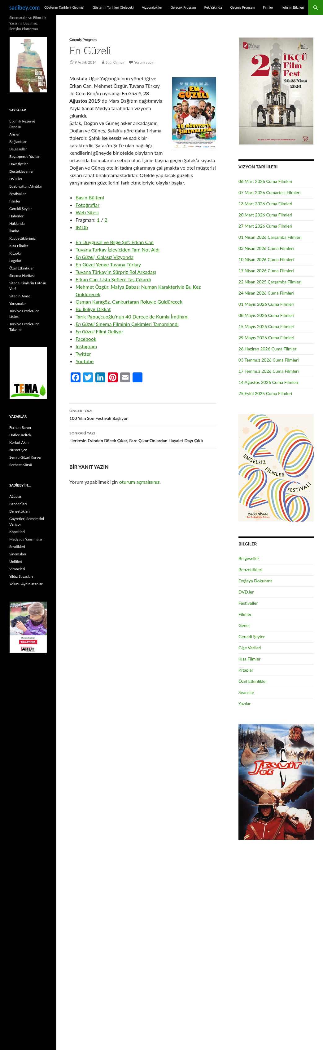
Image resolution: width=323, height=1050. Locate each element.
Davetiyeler (18, 164)
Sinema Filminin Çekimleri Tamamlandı (127, 324)
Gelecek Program (183, 7)
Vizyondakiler (152, 7)
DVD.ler (246, 591)
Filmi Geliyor (99, 331)
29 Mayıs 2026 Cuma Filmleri (266, 337)
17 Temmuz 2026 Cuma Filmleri (268, 371)
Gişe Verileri (249, 647)
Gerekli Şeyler (251, 636)
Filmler (268, 7)
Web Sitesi (87, 212)
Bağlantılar (18, 141)
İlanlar (14, 231)
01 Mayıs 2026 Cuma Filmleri (266, 304)
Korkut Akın (18, 442)
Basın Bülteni (90, 197)
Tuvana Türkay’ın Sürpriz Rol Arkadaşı (116, 272)
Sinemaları (17, 554)
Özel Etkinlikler (252, 681)
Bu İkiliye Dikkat (93, 309)
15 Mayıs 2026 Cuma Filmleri (266, 326)
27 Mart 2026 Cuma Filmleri (265, 226)
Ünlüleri (15, 561)
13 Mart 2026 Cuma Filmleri (265, 203)
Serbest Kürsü (20, 464)
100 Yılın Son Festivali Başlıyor (142, 414)
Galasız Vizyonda (104, 257)
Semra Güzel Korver (25, 457)
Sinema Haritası (22, 275)
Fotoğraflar (87, 205)
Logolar (15, 260)
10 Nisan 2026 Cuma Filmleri (266, 259)
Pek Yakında (213, 7)
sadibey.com (24, 7)
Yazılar (244, 703)
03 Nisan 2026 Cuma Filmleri (266, 248)
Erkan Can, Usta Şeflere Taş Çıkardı (113, 279)
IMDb (82, 227)
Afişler (14, 134)
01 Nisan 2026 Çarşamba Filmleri (270, 237)
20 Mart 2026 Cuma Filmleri (265, 214)
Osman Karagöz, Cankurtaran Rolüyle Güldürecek (129, 302)
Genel (244, 625)
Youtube (85, 361)
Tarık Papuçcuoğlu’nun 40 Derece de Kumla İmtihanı (132, 316)
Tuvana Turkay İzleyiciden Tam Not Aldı (117, 249)
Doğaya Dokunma (255, 580)
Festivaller (248, 603)
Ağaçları (15, 496)
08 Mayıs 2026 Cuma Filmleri (266, 315)
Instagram (86, 346)
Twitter (83, 354)
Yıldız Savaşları (21, 576)
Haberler (16, 216)
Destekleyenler (21, 171)
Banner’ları (18, 503)
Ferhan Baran (20, 427)
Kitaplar (245, 670)
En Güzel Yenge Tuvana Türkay (108, 264)
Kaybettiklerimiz (22, 238)
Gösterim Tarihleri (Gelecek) (113, 7)
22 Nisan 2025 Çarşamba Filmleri (270, 281)
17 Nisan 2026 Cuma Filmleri (266, 270)
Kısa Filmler (249, 658)
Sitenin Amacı (20, 296)
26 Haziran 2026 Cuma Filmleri (268, 348)
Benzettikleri (250, 569)
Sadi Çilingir (115, 62)
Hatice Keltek (20, 435)
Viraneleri (17, 569)
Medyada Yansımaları (26, 539)
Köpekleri (17, 531)
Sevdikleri (17, 546)
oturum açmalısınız (139, 482)
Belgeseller (248, 558)
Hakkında (16, 223)
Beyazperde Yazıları (25, 156)
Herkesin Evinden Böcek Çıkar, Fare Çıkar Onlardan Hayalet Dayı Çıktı (142, 436)
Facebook (86, 339)
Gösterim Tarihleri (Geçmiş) (64, 7)
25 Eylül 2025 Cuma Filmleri (265, 393)
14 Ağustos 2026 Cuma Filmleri (268, 382)
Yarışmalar (17, 303)
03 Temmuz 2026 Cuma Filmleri (268, 360)
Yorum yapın (144, 62)
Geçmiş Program (242, 7)
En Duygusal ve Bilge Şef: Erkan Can (115, 242)
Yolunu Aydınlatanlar (25, 583)
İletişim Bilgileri (293, 7)
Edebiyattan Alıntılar (25, 186)
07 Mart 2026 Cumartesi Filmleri (269, 192)
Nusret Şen (18, 449)
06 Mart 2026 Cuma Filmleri (265, 181)
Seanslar (246, 692)
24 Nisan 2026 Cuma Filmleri (266, 293)
